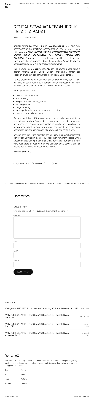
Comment (17, 215)
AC (16, 164)
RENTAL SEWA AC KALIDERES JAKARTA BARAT (25, 183)
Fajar (22, 37)
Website (16, 260)
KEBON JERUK (37, 164)
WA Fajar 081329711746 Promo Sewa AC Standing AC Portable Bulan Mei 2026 (37, 316)
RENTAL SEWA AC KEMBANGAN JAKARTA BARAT (67, 183)
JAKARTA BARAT (30, 37)
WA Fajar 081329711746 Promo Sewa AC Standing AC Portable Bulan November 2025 (37, 334)
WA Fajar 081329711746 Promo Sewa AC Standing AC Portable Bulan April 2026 (37, 325)
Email (16, 251)
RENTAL (47, 164)
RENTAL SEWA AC (23, 46)
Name (16, 241)
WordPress (85, 396)
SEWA (55, 164)
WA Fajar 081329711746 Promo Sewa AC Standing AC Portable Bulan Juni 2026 (42, 308)
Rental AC (12, 355)
